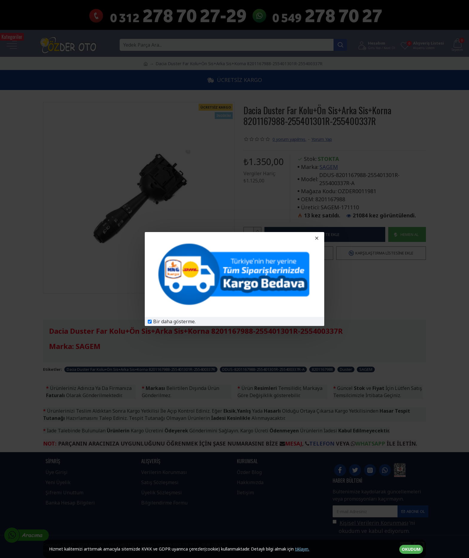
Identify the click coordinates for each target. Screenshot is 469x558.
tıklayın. (302, 549)
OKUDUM (411, 549)
